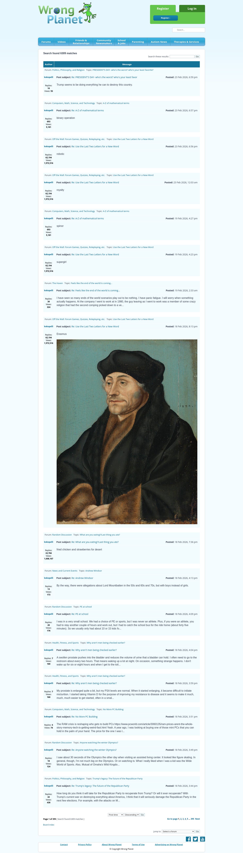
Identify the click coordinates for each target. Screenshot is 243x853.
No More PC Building (113, 709)
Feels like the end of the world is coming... (91, 283)
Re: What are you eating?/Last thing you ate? (95, 542)
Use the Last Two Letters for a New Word (133, 139)
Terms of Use (138, 844)
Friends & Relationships (81, 42)
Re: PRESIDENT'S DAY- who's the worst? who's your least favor (104, 77)
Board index (48, 824)
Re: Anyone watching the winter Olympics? (94, 749)
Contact (64, 844)
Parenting (138, 41)
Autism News (159, 41)
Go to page (172, 818)
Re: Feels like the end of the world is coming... (96, 290)
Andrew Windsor (93, 570)
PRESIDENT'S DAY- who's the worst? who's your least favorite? (123, 69)
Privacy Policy (84, 844)
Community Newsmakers (104, 42)
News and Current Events (64, 570)
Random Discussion (62, 534)
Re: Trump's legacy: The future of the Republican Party (100, 785)
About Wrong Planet (111, 844)
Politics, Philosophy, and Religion (68, 69)
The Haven (57, 283)
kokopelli (48, 77)
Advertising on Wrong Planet (169, 844)
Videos (62, 41)
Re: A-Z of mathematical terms (88, 110)
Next (197, 818)
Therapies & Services (186, 41)
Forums (46, 41)
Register (163, 8)
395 (192, 818)
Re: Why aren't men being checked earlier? (94, 650)
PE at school (86, 606)
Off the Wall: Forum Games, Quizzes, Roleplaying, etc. (78, 139)
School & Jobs (122, 42)
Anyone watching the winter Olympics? (99, 742)
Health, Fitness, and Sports (65, 642)
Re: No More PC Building (85, 716)
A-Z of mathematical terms (116, 103)
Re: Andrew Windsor (82, 578)
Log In (192, 8)
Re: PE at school (80, 614)
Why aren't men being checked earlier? (106, 642)
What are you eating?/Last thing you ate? (100, 534)
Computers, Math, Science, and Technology (73, 103)
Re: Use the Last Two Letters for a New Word (95, 146)
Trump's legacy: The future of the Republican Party (118, 778)
